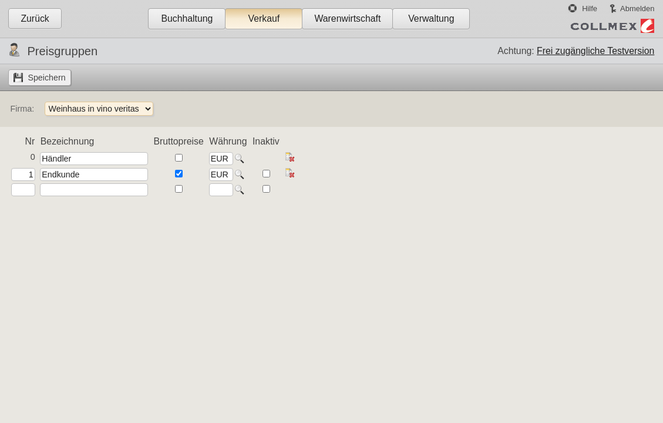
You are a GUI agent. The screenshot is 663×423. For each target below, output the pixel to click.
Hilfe (589, 8)
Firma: (22, 108)
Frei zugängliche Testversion (595, 51)
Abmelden (637, 8)
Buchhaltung (187, 19)
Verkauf (264, 19)
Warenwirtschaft (347, 19)
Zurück (35, 19)
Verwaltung (431, 19)
